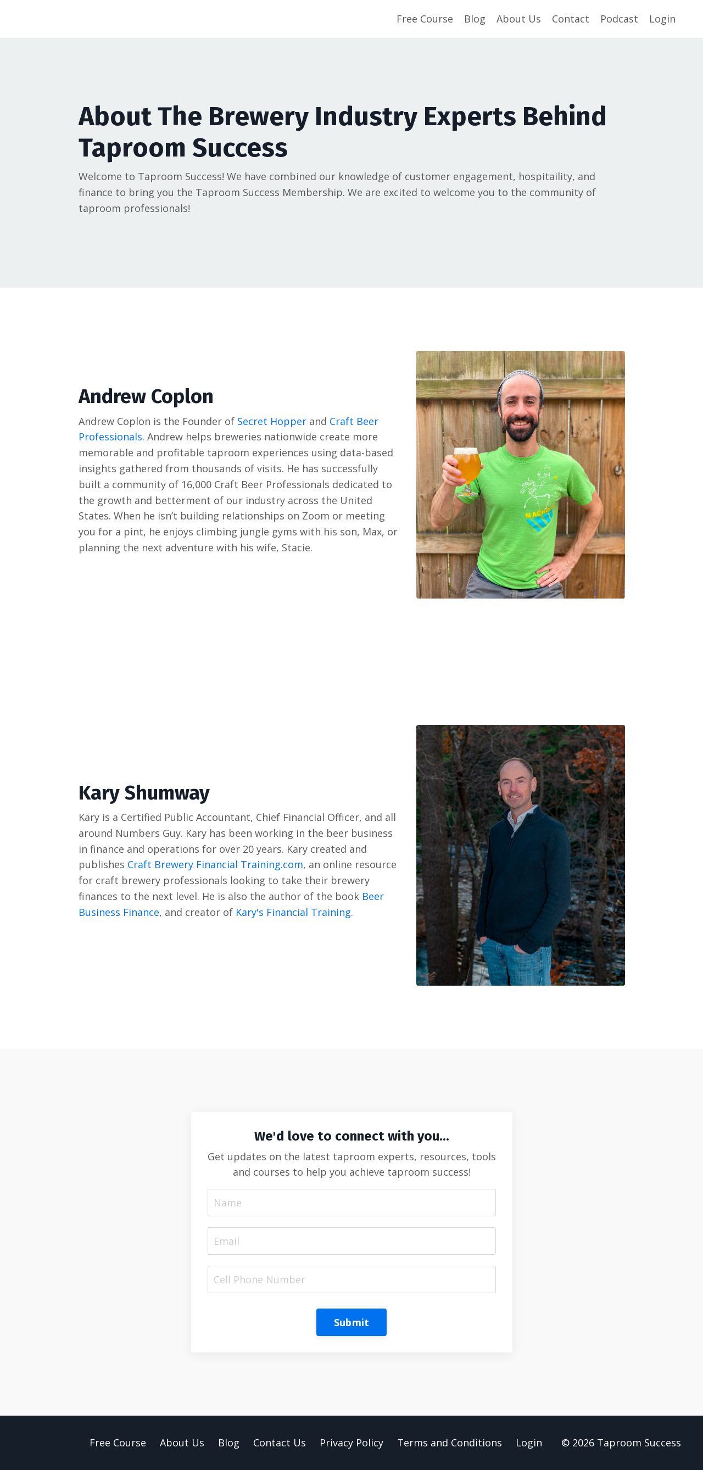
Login (662, 18)
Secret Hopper (271, 421)
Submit (352, 1322)
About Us (518, 18)
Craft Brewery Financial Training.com (215, 864)
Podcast (619, 18)
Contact (570, 18)
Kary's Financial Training (293, 912)
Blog (475, 18)
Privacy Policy (351, 1442)
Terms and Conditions (449, 1442)
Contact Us (279, 1442)
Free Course (425, 18)
